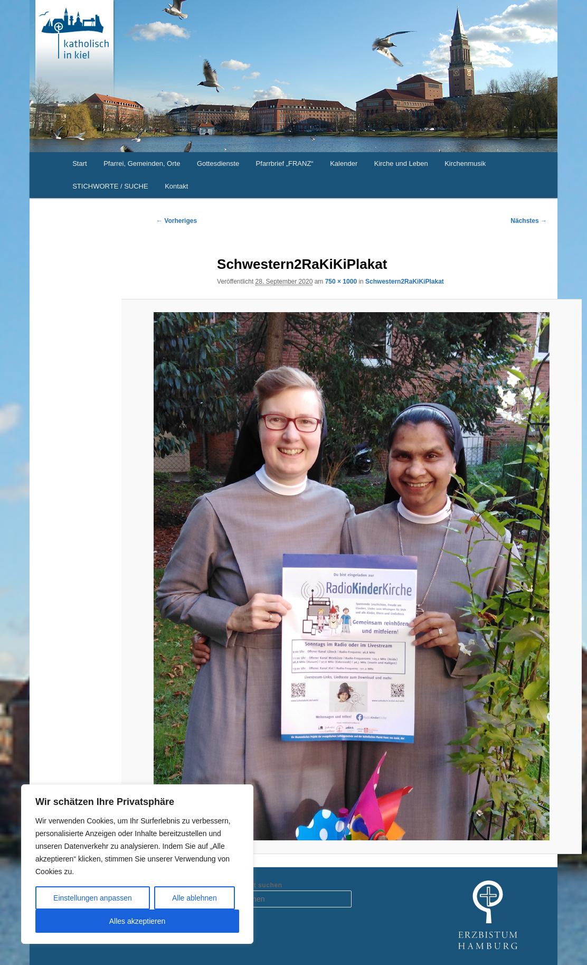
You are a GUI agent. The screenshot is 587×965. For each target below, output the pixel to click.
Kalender (343, 163)
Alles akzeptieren (137, 921)
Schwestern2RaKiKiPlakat (404, 281)
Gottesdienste (218, 163)
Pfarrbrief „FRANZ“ (285, 163)
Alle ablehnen (194, 898)
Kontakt (176, 186)
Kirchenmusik (465, 163)
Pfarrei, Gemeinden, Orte (141, 163)
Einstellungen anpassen (92, 898)
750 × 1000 (341, 281)
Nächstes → (528, 220)
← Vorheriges (176, 220)
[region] (137, 864)
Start (79, 163)
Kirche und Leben (401, 163)
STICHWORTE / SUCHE (110, 186)
